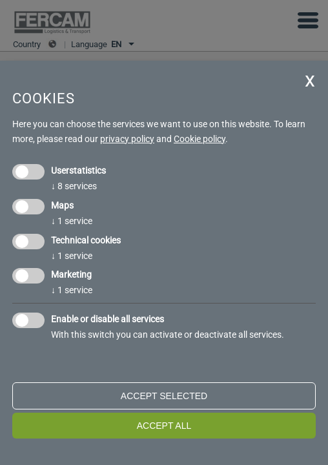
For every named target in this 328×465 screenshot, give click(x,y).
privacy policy (127, 139)
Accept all (164, 425)
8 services (74, 186)
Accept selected (164, 396)
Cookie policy (199, 139)
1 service (71, 221)
